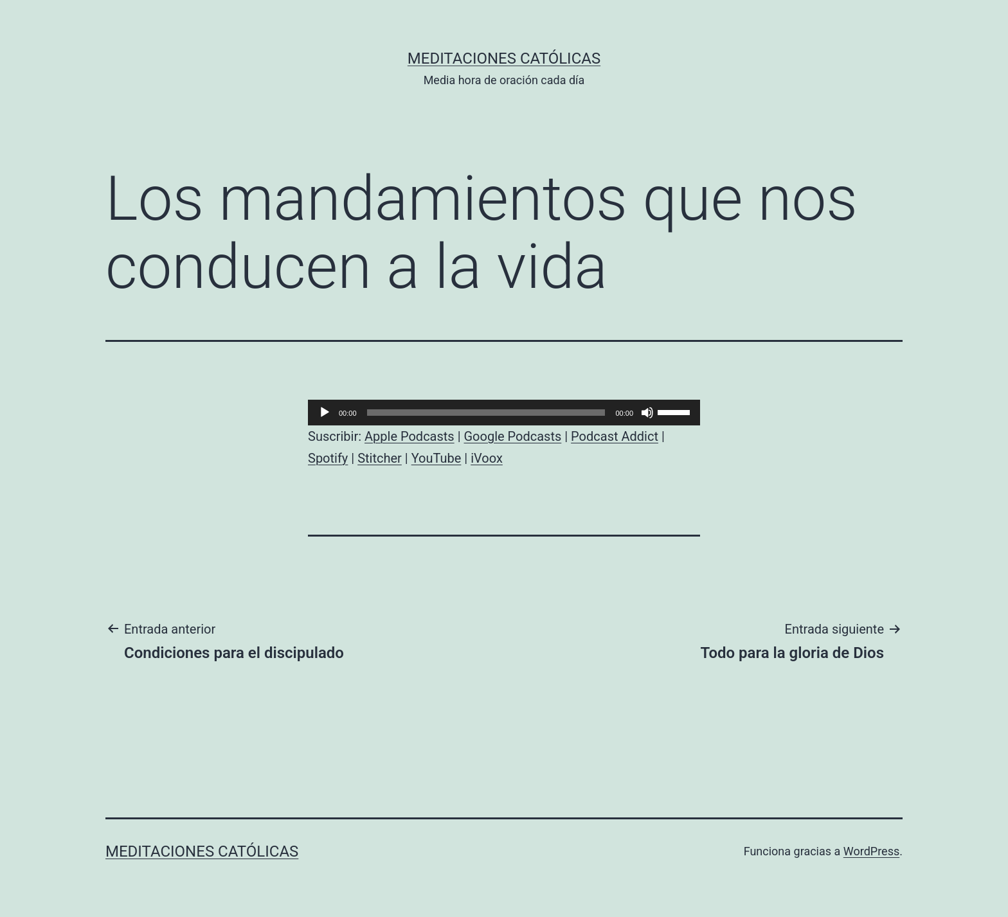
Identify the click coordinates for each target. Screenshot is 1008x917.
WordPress (871, 851)
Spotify (328, 458)
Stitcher (379, 458)
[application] (504, 412)
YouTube (436, 458)
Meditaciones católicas (504, 58)
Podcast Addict (614, 436)
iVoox (487, 458)
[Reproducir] (324, 412)
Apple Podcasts (409, 436)
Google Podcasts (512, 436)
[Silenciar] (647, 412)
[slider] (486, 412)
